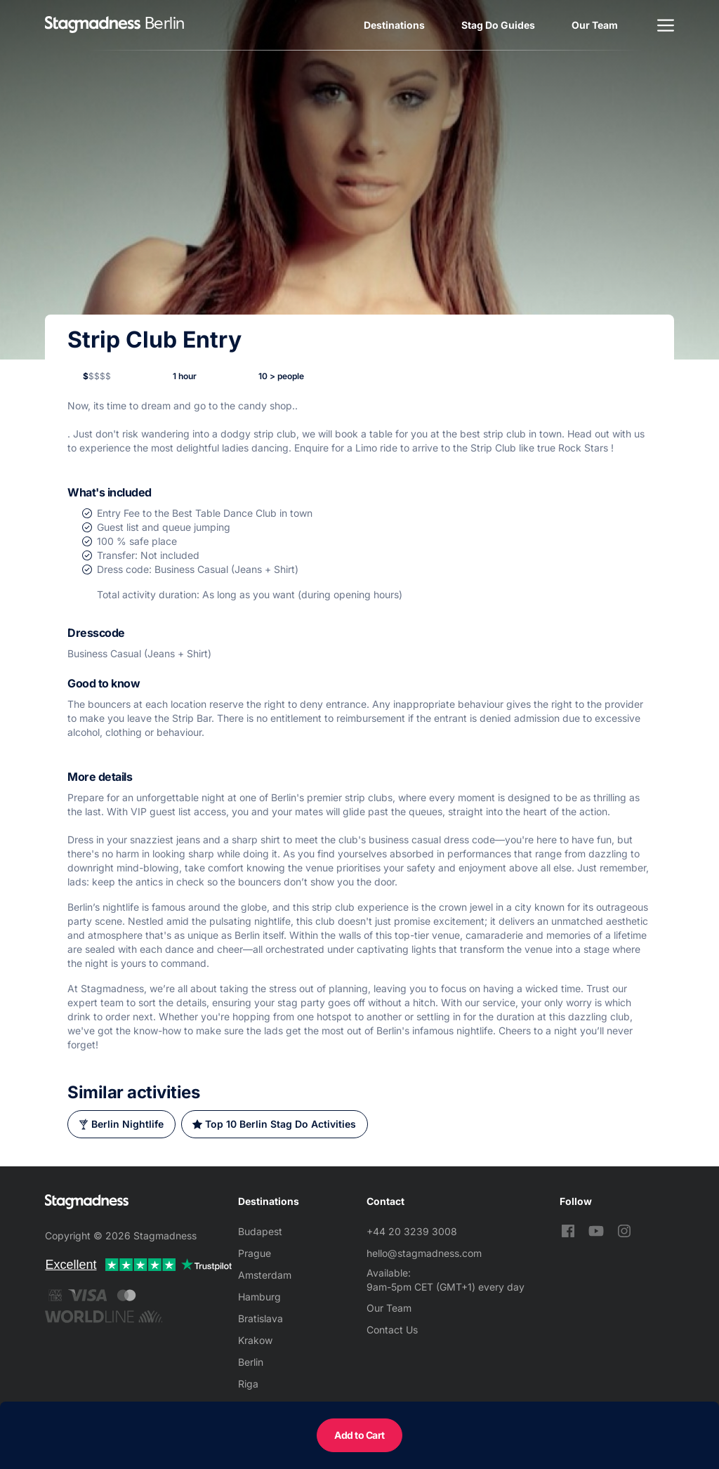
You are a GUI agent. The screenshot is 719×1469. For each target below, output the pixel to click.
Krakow (255, 1340)
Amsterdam (264, 1275)
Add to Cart (359, 1435)
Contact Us (392, 1330)
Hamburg (259, 1297)
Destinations (394, 25)
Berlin (250, 1362)
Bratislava (260, 1318)
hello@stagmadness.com (424, 1253)
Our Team (595, 25)
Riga (248, 1384)
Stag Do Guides (498, 25)
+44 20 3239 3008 (412, 1231)
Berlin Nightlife (127, 1124)
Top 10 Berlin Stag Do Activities (280, 1124)
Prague (254, 1253)
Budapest (260, 1231)
